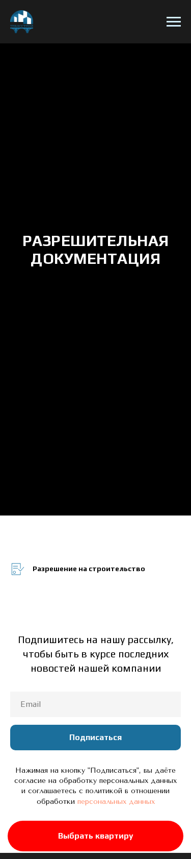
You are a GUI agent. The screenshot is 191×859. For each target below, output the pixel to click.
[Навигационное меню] (174, 22)
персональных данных (116, 801)
